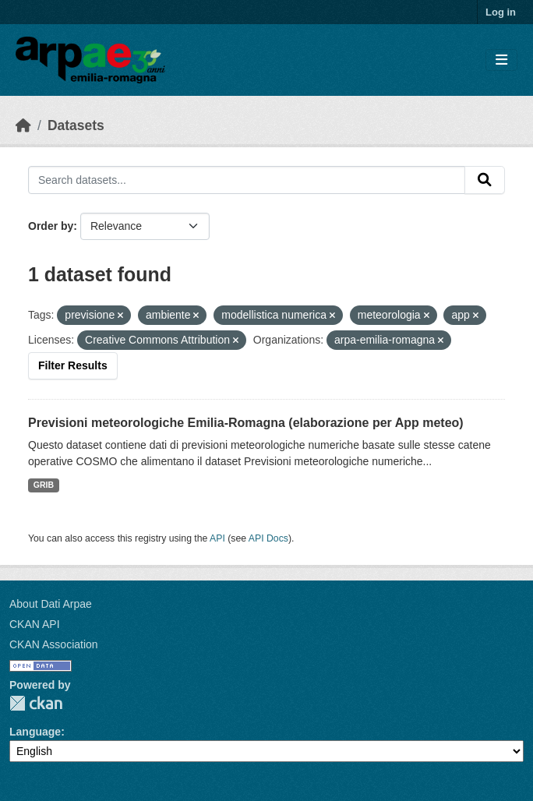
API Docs (268, 538)
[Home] (23, 125)
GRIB (44, 484)
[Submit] (484, 180)
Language (35, 731)
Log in (500, 12)
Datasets (76, 125)
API (217, 538)
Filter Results (73, 365)
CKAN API (34, 624)
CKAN (35, 703)
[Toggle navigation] (501, 60)
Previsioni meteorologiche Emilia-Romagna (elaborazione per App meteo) (246, 422)
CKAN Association (53, 644)
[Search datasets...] (246, 180)
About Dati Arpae (50, 604)
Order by (50, 226)
